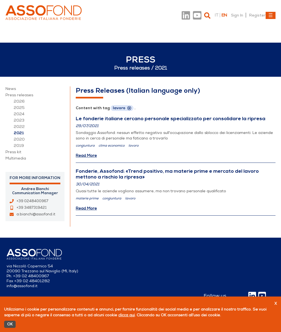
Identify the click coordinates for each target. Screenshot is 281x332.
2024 (19, 114)
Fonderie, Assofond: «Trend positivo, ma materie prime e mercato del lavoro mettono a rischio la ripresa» (167, 174)
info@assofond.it (22, 286)
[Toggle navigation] (271, 15)
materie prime (87, 198)
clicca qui (126, 315)
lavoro (133, 145)
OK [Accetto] (10, 324)
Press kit (13, 152)
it (216, 15)
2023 (19, 120)
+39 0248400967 (32, 201)
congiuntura (85, 145)
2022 (19, 126)
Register (257, 15)
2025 (19, 107)
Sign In (237, 15)
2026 (19, 101)
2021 (19, 133)
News (10, 88)
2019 (19, 145)
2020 (19, 139)
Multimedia (15, 158)
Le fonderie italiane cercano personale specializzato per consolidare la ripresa (170, 119)
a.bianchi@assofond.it (35, 214)
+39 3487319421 (31, 207)
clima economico (112, 145)
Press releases (19, 95)
